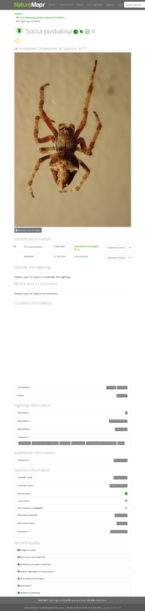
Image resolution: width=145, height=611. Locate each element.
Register (110, 4)
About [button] (51, 4)
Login (120, 4)
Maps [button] (79, 4)
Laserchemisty (81, 256)
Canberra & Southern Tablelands (45, 443)
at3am (61, 607)
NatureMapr (65, 443)
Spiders (18, 13)
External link (122, 523)
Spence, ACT (122, 395)
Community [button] (65, 4)
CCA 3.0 (117, 607)
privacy (107, 607)
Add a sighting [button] (93, 4)
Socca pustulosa (34, 246)
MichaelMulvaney (82, 246)
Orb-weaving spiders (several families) (42, 17)
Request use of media (28, 229)
